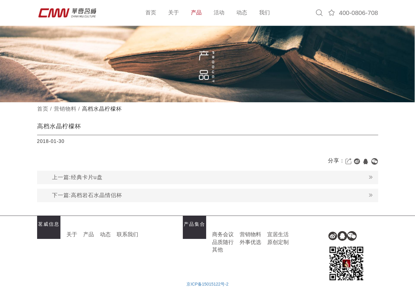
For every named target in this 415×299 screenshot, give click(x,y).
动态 (241, 13)
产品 (196, 13)
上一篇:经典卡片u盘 (212, 177)
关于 (173, 13)
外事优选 (250, 242)
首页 (150, 13)
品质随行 (223, 242)
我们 (264, 13)
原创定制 (278, 242)
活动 (219, 13)
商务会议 (223, 234)
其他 (217, 250)
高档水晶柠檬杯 (102, 109)
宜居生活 (278, 234)
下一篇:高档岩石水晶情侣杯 (212, 195)
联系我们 (127, 234)
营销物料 (65, 109)
